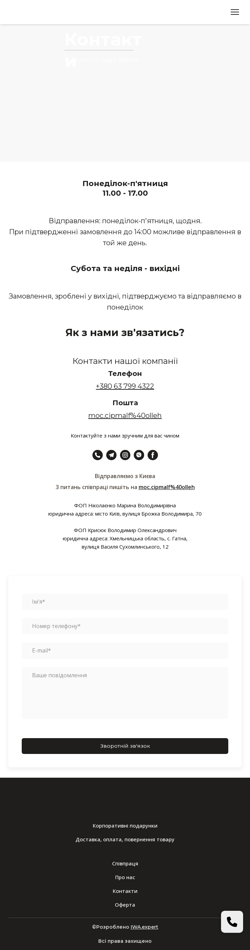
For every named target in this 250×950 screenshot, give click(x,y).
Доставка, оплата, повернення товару (125, 839)
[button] (97, 455)
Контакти (125, 890)
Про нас (125, 877)
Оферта (125, 904)
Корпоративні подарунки (125, 825)
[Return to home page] (33, 12)
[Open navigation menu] (235, 12)
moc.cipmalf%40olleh (167, 487)
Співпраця (125, 863)
